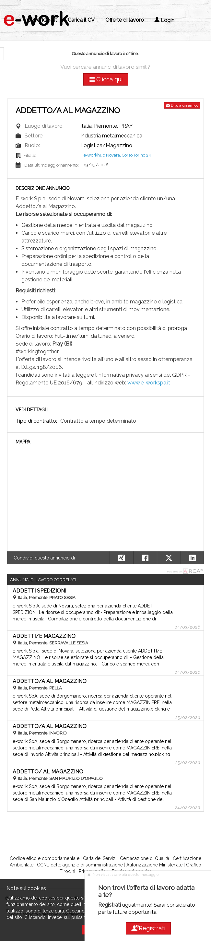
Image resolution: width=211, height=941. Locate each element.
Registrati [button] (148, 928)
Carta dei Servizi (99, 858)
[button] (192, 557)
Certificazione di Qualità (144, 858)
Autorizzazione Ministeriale (154, 864)
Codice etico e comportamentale (44, 858)
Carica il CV (81, 20)
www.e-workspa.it (148, 383)
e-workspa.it (42, 20)
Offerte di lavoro (124, 20)
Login (164, 20)
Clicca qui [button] (106, 79)
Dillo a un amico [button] (182, 105)
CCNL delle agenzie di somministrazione (80, 864)
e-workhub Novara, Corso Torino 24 (117, 155)
